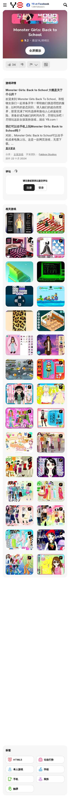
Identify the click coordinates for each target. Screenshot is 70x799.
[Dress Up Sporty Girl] (19, 515)
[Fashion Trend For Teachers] (51, 442)
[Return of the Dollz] (19, 345)
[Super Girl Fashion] (19, 466)
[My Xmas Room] (51, 223)
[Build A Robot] (19, 369)
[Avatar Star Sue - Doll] (51, 369)
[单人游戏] (20, 769)
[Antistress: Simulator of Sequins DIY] (19, 320)
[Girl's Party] (19, 442)
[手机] (20, 779)
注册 (29, 187)
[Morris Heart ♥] (51, 271)
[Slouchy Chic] (51, 515)
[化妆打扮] (50, 759)
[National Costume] (51, 491)
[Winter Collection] (19, 491)
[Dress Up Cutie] (19, 393)
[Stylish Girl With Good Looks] (51, 540)
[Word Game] (19, 296)
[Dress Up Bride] (51, 393)
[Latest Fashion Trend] (19, 564)
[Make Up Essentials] (51, 466)
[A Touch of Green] (19, 418)
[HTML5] (20, 759)
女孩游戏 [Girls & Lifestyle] (18, 154)
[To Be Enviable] (51, 564)
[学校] (50, 769)
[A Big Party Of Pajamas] (19, 540)
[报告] (34, 64)
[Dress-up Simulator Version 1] (19, 223)
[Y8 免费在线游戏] (16, 5)
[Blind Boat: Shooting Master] (51, 296)
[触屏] (20, 788)
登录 (41, 187)
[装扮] (50, 779)
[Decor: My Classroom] (51, 320)
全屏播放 (35, 50)
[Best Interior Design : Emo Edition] (19, 247)
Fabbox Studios (48, 154)
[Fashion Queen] (51, 418)
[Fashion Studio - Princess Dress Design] (51, 247)
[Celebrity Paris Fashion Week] (51, 345)
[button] (10, 148)
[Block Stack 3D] (19, 271)
